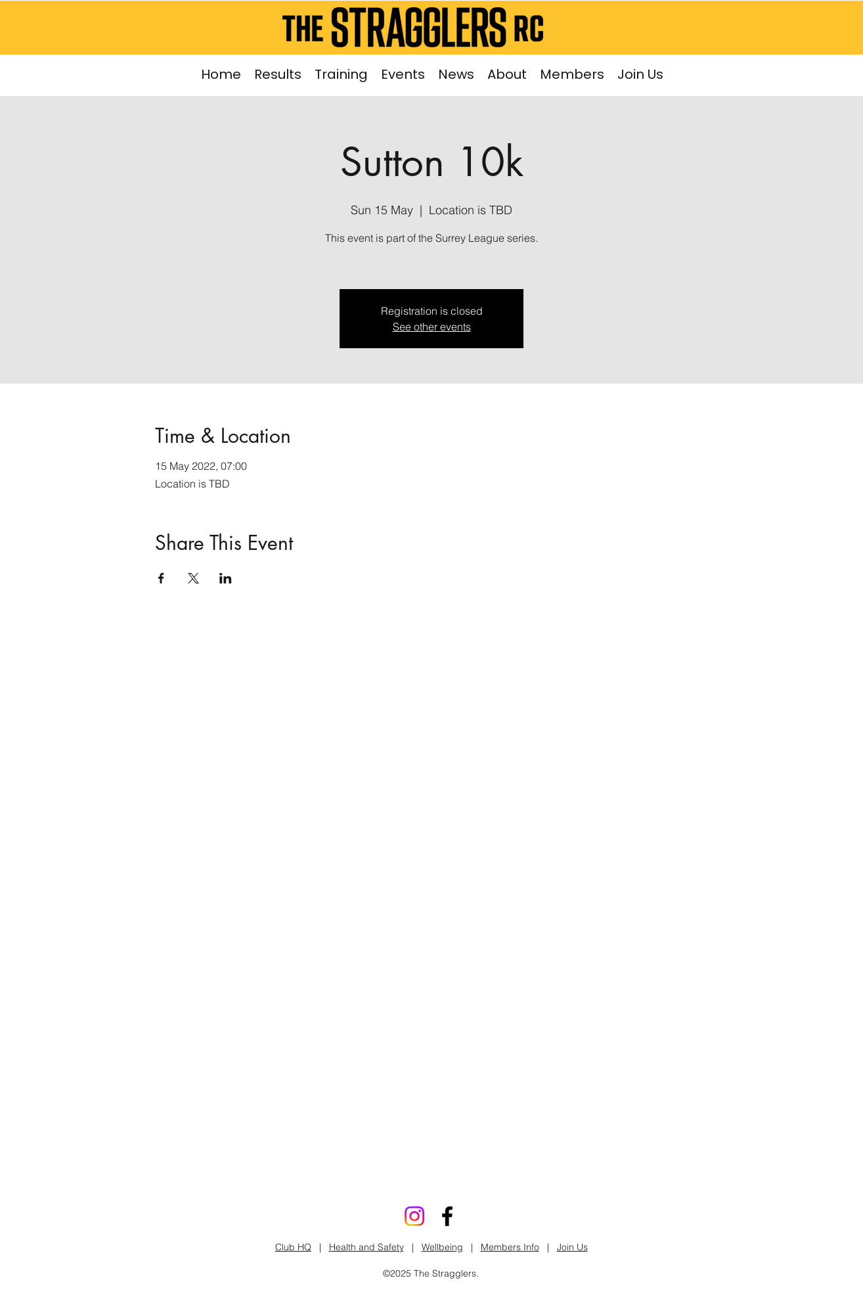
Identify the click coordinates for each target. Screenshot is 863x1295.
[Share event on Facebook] (161, 578)
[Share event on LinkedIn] (225, 578)
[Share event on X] (193, 578)
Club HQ (293, 1247)
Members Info (510, 1247)
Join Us (572, 1247)
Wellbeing (442, 1247)
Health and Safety (366, 1247)
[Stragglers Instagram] (414, 1216)
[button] (341, 75)
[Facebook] (447, 1216)
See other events (432, 326)
